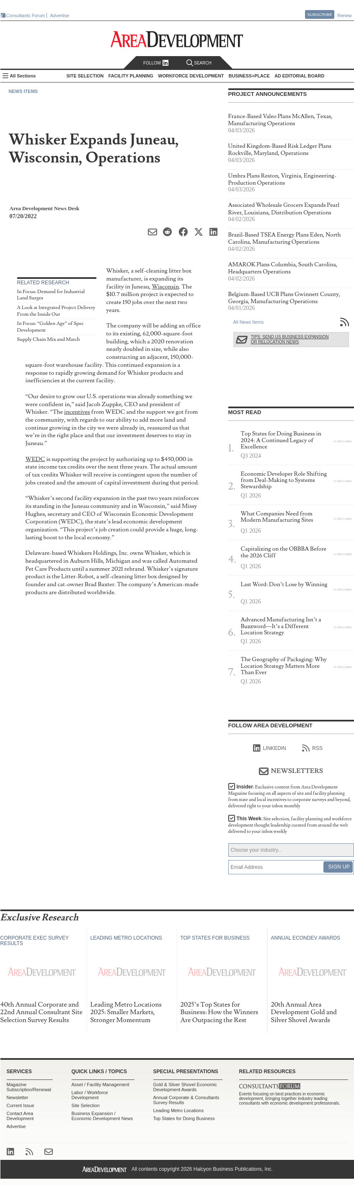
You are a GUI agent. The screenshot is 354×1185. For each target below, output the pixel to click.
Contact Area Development (20, 1116)
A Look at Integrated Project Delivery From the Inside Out (56, 310)
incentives (77, 412)
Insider (289, 796)
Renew (344, 15)
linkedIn (269, 748)
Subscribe (319, 14)
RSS (312, 748)
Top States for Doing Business (184, 1118)
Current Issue (20, 1105)
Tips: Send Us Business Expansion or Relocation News (290, 339)
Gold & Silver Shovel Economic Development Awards (185, 1087)
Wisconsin (165, 287)
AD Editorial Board (299, 75)
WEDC (35, 459)
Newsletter (17, 1097)
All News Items (248, 322)
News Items (23, 91)
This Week (290, 825)
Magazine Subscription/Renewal (29, 1087)
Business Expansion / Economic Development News (102, 1116)
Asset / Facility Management (100, 1084)
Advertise (60, 15)
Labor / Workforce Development (90, 1095)
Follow (156, 63)
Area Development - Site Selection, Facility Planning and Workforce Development (177, 39)
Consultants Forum (25, 15)
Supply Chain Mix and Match (48, 339)
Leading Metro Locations (178, 1110)
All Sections (23, 75)
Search (199, 63)
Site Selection (86, 1105)
